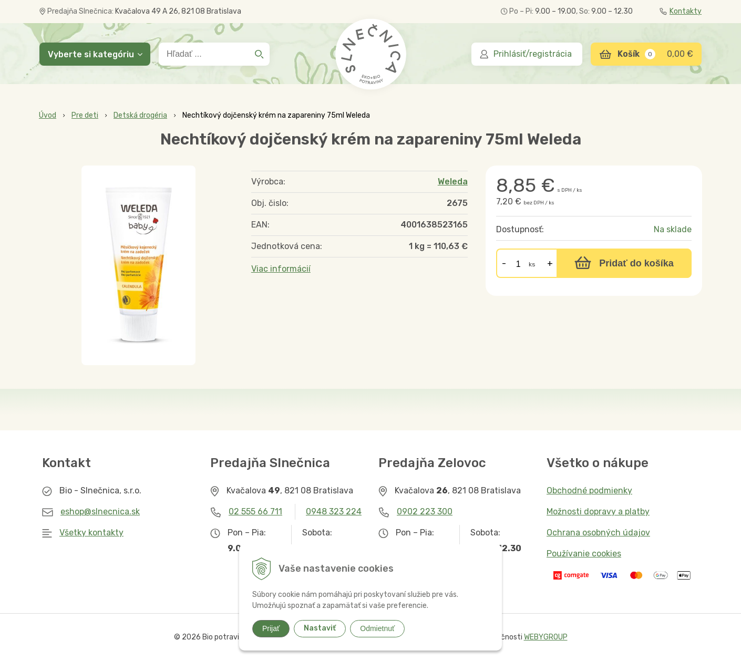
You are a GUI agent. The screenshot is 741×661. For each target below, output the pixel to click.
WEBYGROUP (546, 637)
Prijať (271, 628)
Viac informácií (281, 269)
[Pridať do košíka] (624, 263)
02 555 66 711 (255, 512)
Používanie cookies (584, 554)
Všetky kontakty (91, 533)
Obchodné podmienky (589, 490)
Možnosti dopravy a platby (598, 512)
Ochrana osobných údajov (598, 533)
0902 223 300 (424, 512)
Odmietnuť (377, 628)
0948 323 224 (334, 512)
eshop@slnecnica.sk (100, 512)
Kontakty (681, 11)
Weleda (453, 182)
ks (532, 264)
